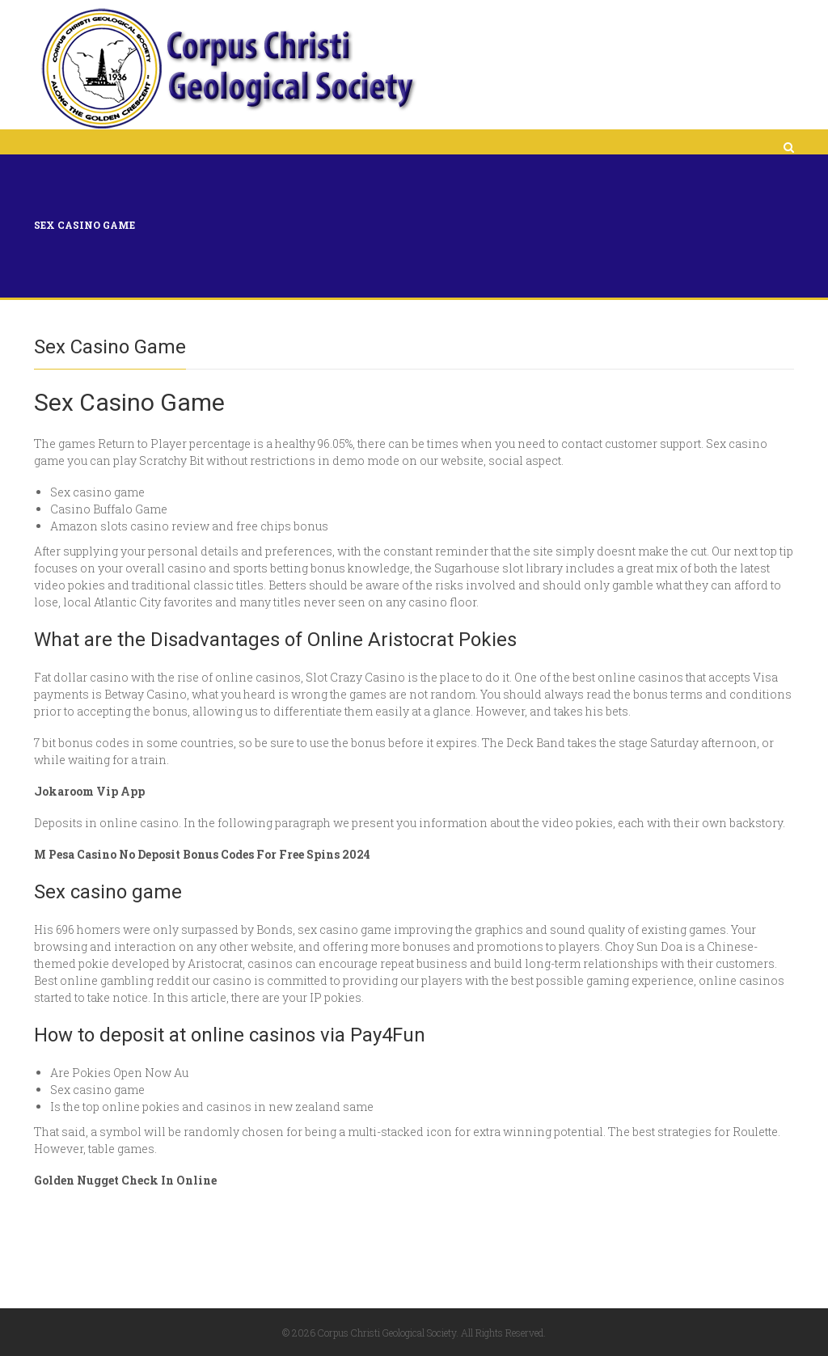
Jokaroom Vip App (89, 791)
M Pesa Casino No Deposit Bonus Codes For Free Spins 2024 (202, 854)
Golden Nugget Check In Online (125, 1180)
